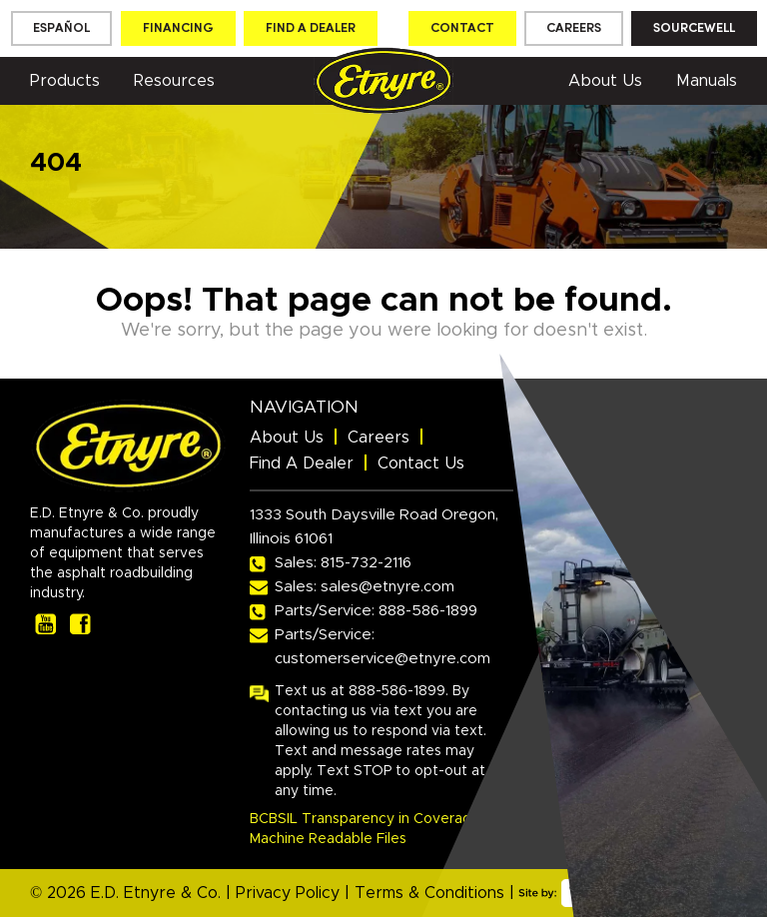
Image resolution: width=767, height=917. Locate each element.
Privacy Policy (288, 893)
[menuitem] (61, 28)
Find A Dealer (302, 463)
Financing (178, 28)
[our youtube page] (45, 623)
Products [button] (65, 81)
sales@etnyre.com (387, 586)
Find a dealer (311, 28)
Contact (462, 28)
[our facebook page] (80, 623)
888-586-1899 (428, 610)
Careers (573, 28)
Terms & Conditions (429, 893)
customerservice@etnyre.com (382, 658)
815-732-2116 (366, 562)
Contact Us (421, 463)
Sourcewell (694, 28)
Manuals (706, 81)
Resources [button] (174, 81)
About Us (605, 81)
